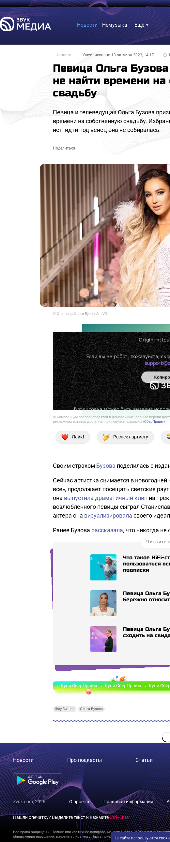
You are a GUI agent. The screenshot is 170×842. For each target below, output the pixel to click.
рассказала (107, 530)
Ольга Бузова (91, 709)
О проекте (79, 801)
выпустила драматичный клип (105, 497)
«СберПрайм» (154, 422)
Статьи (144, 760)
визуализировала (108, 515)
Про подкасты (84, 760)
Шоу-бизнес (64, 709)
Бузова (106, 465)
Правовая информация (128, 801)
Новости (63, 55)
